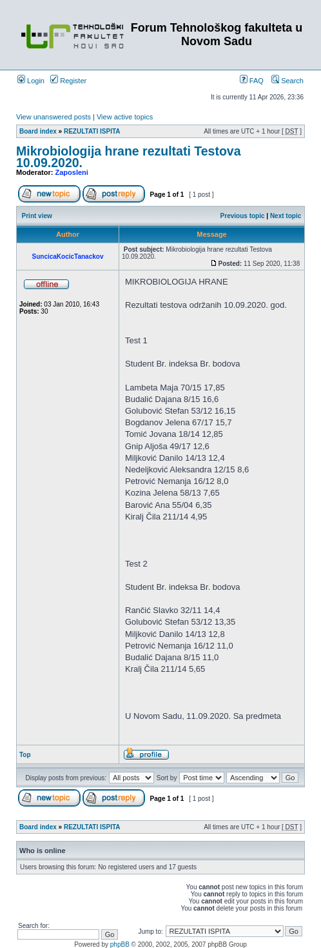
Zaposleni (71, 172)
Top (25, 754)
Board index (38, 131)
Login (30, 81)
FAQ (252, 81)
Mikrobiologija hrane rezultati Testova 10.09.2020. (128, 157)
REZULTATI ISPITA (92, 131)
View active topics (125, 117)
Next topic (285, 215)
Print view (37, 215)
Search (287, 81)
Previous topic (242, 215)
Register (68, 81)
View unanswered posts (53, 117)
